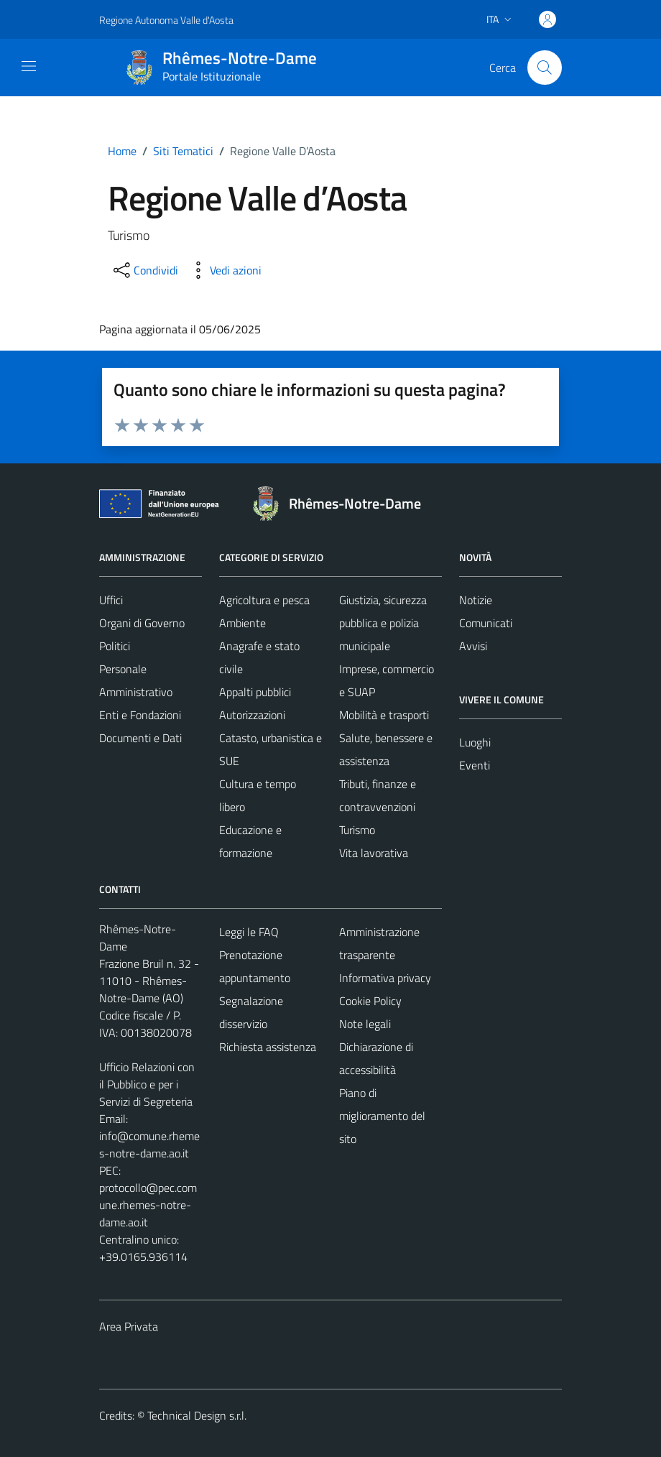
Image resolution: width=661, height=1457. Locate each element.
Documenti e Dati (140, 737)
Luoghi (475, 742)
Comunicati (485, 623)
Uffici (111, 600)
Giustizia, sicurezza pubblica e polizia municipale (383, 623)
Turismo (357, 829)
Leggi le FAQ (249, 931)
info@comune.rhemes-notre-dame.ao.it (149, 1144)
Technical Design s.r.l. (196, 1415)
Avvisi (473, 646)
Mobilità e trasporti (384, 714)
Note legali (365, 1023)
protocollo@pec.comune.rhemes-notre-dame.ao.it (148, 1205)
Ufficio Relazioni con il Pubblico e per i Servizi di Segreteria (147, 1084)
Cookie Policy (370, 1000)
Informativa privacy (385, 977)
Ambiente (242, 623)
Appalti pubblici (255, 691)
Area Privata (128, 1326)
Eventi (474, 765)
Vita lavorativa (373, 852)
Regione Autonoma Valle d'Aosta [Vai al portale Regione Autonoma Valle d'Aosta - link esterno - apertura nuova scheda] (166, 19)
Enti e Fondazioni (140, 714)
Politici (114, 646)
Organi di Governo (142, 623)
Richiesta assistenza (267, 1046)
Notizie (475, 600)
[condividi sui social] (144, 270)
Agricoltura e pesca (264, 600)
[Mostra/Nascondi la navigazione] (28, 66)
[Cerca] (544, 67)
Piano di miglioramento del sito (382, 1115)
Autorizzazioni (252, 714)
